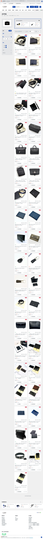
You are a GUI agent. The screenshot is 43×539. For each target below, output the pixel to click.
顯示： (36, 31)
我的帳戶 (16, 515)
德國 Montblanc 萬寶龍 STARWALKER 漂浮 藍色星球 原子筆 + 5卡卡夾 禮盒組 (20, 356)
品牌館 (5, 15)
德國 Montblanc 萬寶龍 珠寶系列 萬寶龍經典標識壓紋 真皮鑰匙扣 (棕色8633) (21, 290)
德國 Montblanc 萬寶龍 (38, 47)
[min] (5, 39)
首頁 (2, 15)
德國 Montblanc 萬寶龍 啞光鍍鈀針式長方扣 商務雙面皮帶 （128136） (20, 115)
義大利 (7, 15)
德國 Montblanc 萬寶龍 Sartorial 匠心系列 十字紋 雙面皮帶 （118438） (20, 203)
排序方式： (27, 31)
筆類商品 (4, 52)
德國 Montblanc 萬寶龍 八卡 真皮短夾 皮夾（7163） (35, 378)
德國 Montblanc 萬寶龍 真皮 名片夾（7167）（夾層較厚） (20, 378)
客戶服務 (30, 515)
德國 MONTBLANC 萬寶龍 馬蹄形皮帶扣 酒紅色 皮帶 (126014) (20, 312)
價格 (3, 33)
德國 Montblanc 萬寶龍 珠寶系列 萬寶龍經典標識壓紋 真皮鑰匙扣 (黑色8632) (39, 22)
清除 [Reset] (10, 30)
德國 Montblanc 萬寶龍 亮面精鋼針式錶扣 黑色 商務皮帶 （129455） (34, 93)
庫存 (3, 42)
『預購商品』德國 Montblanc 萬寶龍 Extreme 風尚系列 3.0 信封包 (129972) (34, 181)
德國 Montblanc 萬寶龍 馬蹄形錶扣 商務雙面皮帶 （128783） (21, 137)
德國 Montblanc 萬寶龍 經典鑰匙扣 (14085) (20, 268)
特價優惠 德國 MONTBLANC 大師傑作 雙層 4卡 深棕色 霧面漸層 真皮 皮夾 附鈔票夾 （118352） (34, 400)
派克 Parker (25, 47)
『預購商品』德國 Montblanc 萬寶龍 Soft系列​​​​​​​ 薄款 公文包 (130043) (20, 159)
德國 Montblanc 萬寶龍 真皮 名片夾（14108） (25, 22)
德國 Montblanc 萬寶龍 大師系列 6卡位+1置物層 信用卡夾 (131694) (20, 225)
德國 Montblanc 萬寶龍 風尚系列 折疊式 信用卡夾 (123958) (21, 246)
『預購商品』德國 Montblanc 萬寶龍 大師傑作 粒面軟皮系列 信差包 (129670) (20, 334)
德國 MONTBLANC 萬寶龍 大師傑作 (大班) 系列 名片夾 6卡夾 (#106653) (34, 203)
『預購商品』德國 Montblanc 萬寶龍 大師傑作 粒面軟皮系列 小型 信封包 (20, 443)
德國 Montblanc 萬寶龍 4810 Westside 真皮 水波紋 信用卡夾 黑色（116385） (20, 422)
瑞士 (15, 15)
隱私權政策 (31, 537)
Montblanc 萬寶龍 (11, 15)
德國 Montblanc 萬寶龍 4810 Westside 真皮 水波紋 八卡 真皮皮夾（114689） (34, 356)
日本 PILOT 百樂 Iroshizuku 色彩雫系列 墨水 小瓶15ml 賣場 (25, 504)
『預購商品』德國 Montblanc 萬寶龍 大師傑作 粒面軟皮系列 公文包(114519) (34, 334)
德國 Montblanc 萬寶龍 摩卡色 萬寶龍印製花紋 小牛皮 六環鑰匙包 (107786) (34, 246)
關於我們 (3, 515)
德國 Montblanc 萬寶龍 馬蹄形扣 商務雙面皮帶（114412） (21, 50)
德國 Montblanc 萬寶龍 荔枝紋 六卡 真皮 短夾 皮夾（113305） (20, 71)
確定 (41, 537)
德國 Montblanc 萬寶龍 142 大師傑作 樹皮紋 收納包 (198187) (34, 137)
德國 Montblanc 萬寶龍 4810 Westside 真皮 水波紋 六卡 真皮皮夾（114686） (34, 443)
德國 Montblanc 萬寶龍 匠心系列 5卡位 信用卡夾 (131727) (34, 225)
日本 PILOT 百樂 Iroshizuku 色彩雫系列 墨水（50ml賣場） (11, 504)
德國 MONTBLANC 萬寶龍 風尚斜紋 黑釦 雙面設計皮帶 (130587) (20, 465)
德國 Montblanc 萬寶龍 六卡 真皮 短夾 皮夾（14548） (20, 487)
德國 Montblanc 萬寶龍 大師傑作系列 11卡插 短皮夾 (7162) (34, 290)
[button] (21, 25)
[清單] (17, 31)
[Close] (41, 1)
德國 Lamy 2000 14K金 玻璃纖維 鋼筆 (39, 504)
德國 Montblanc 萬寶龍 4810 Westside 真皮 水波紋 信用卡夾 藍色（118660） (34, 422)
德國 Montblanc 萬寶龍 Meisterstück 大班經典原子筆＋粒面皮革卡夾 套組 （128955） (34, 115)
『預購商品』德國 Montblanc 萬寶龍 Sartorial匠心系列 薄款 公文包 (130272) (34, 159)
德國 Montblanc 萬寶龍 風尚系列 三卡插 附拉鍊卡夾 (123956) (35, 312)
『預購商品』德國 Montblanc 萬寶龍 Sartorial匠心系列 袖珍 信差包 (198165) (20, 181)
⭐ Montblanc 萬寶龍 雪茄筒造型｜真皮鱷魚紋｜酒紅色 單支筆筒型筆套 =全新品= (21, 93)
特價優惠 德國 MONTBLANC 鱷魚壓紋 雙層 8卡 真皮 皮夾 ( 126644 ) (20, 400)
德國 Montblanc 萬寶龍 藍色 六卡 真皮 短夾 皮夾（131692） (34, 71)
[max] (10, 39)
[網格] (15, 31)
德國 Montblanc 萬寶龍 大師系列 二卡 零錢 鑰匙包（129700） (35, 50)
